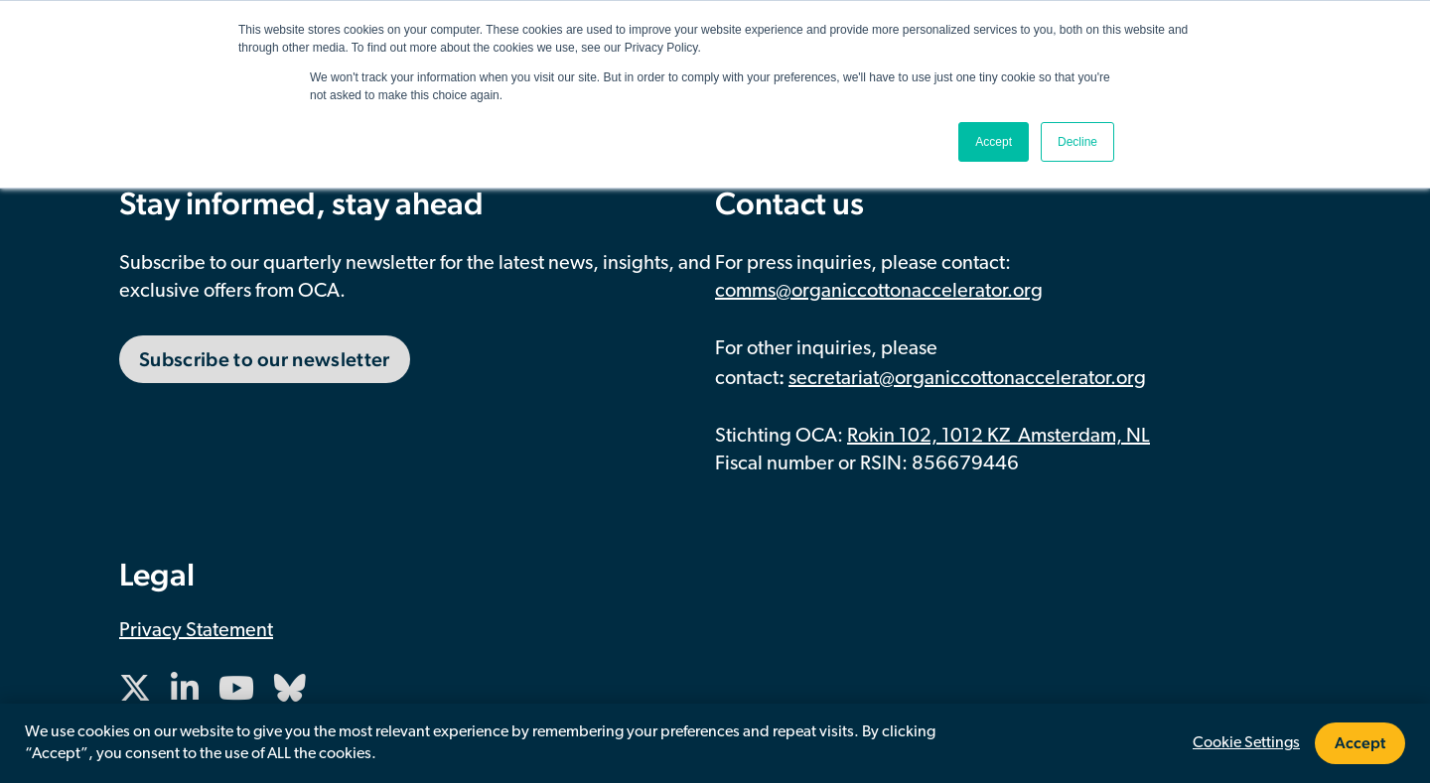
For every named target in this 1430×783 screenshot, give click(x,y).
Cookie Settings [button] (1246, 743)
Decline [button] (1077, 142)
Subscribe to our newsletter (264, 359)
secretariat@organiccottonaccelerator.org (967, 379)
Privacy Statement (196, 631)
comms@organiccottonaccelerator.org (879, 292)
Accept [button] (993, 142)
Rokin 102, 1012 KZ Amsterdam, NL (998, 437)
